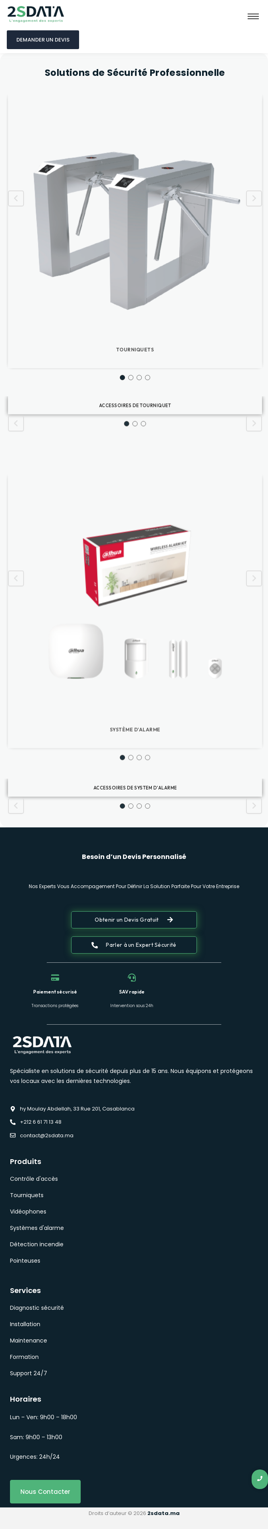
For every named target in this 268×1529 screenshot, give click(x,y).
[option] (135, 355)
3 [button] (139, 495)
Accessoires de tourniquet (135, 435)
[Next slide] (254, 317)
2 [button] (130, 495)
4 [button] (147, 495)
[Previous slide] (16, 317)
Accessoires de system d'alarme (135, 819)
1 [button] (122, 495)
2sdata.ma (163, 1513)
